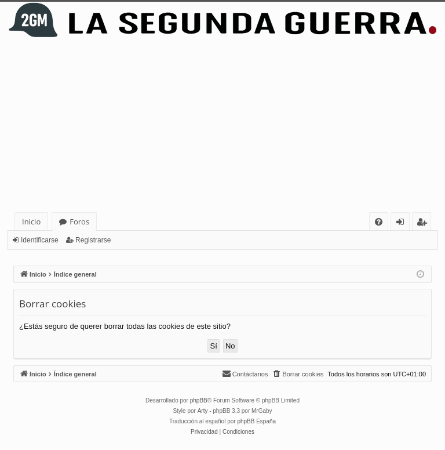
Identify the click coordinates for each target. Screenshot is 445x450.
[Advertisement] (222, 125)
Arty (203, 411)
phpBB (198, 400)
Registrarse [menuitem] (424, 223)
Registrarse (93, 240)
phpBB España (256, 421)
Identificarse (40, 240)
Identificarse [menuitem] (403, 223)
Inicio (31, 221)
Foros (79, 221)
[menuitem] (379, 222)
